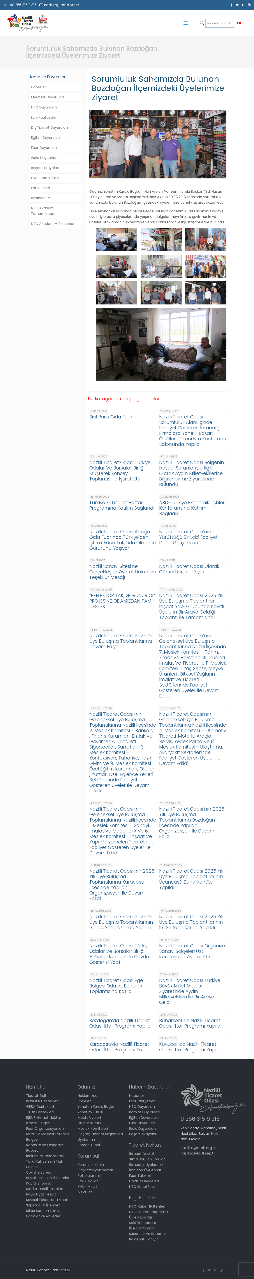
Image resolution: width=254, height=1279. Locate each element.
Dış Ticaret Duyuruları (49, 127)
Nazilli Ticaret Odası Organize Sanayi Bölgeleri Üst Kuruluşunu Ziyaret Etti (192, 951)
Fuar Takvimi (140, 1175)
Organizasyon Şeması (96, 1170)
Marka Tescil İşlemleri (44, 1188)
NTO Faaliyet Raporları (148, 1211)
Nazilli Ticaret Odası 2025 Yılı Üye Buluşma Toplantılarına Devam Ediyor (121, 641)
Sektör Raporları (143, 1222)
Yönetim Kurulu (90, 1112)
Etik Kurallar (88, 1181)
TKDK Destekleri (40, 1112)
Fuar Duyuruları (44, 147)
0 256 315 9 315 (200, 1119)
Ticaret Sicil (36, 1095)
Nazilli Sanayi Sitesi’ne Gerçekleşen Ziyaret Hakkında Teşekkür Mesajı (122, 571)
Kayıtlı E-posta (38, 1183)
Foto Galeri (40, 187)
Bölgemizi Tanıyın (144, 1239)
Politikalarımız (89, 1175)
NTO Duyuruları (44, 107)
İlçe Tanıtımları (142, 1228)
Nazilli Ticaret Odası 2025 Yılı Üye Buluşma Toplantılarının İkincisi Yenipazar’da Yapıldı (121, 922)
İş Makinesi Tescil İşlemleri (48, 1177)
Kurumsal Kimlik (91, 1164)
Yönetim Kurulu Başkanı (97, 1106)
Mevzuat (85, 1192)
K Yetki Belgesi (38, 1123)
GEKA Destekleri (40, 1106)
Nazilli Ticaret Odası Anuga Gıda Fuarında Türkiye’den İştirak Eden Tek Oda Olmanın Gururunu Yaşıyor (122, 539)
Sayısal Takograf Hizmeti (47, 1199)
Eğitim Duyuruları (45, 137)
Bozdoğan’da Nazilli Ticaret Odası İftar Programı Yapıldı (120, 1023)
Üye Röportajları (45, 177)
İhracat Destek (142, 1153)
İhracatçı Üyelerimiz (146, 1164)
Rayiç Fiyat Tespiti (41, 1194)
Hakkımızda (87, 1095)
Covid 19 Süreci (38, 1172)
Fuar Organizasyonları (45, 1128)
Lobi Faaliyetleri (44, 117)
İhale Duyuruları (44, 157)
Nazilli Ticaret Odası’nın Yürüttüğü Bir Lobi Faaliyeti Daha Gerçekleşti (189, 537)
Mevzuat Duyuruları (47, 97)
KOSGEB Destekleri (42, 1101)
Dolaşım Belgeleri (144, 1181)
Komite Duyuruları (144, 1112)
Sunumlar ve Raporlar (147, 1233)
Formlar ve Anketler (43, 1216)
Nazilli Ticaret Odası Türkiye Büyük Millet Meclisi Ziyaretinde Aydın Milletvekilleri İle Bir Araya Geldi (189, 991)
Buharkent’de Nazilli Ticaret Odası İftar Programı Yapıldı (190, 1023)
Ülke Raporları (141, 1217)
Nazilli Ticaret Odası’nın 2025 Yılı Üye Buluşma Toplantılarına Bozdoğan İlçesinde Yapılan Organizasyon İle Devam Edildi (191, 823)
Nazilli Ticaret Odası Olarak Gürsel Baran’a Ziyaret (189, 569)
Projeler (84, 1101)
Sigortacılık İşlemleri (43, 1205)
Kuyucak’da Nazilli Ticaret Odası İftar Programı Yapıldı (190, 1047)
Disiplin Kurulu (89, 1123)
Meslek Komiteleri (93, 1128)
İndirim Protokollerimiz (45, 1155)
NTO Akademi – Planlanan (53, 223)
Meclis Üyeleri (89, 1117)
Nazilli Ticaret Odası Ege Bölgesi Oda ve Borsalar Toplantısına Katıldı (116, 985)
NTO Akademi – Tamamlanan (44, 211)
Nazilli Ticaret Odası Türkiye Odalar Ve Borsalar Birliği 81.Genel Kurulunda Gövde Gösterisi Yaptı (119, 954)
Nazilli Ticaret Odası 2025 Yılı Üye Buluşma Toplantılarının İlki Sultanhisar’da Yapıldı (191, 922)
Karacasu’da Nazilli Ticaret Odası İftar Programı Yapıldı (120, 1047)
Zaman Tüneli (89, 1144)
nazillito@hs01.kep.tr (197, 1153)
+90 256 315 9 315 (22, 4)
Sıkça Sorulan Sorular (44, 1210)
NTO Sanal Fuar (142, 1186)
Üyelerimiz (86, 1139)
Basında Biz (40, 198)
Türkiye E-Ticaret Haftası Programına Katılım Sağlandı (121, 505)
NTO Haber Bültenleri (147, 1206)
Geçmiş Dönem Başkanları (100, 1134)
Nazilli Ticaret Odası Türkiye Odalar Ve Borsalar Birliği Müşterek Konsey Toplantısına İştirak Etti (119, 470)
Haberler (38, 87)
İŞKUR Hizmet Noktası (44, 1117)
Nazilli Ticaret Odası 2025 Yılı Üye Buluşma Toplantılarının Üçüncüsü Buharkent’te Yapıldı (191, 879)
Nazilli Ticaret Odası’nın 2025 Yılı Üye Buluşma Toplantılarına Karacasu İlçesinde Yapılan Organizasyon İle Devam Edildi (121, 885)
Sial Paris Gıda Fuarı (111, 417)
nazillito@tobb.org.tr (61, 4)
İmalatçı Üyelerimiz (145, 1170)
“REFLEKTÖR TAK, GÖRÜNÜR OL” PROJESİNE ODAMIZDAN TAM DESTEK (122, 601)
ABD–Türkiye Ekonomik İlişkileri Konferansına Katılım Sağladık (192, 508)
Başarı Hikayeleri (45, 167)
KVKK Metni (87, 1186)
